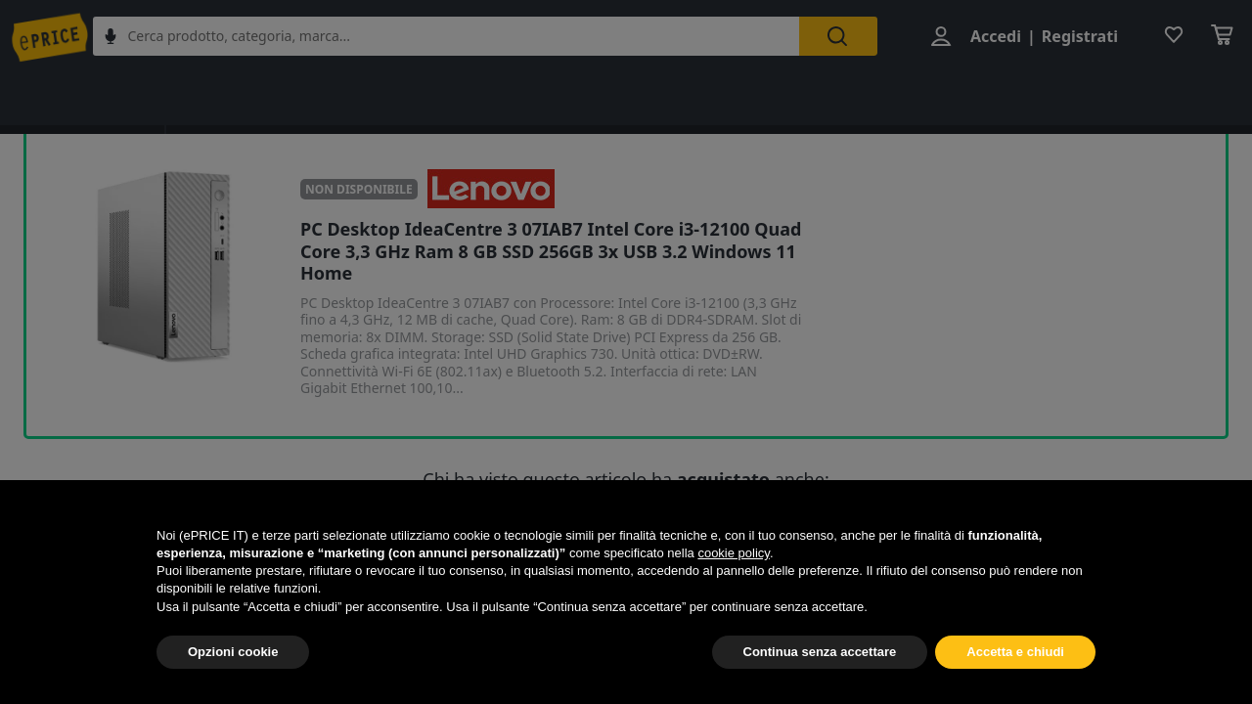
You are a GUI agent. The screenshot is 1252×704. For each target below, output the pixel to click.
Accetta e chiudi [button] (1015, 651)
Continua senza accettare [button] (820, 651)
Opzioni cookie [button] (233, 651)
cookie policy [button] (733, 553)
